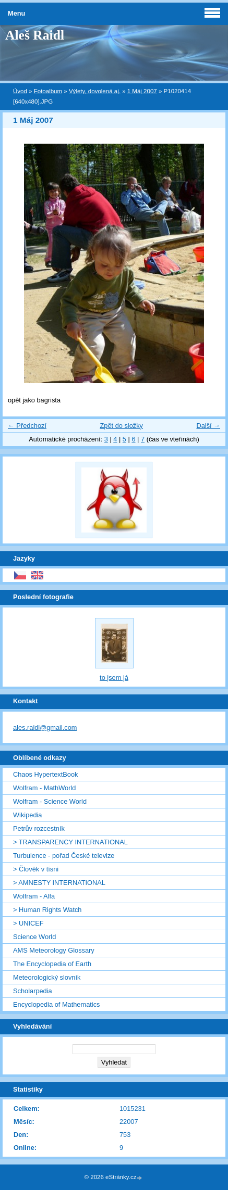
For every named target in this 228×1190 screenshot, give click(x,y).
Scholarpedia (32, 991)
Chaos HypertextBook (45, 774)
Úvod (20, 91)
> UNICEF (28, 923)
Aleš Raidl (34, 35)
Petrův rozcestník (39, 828)
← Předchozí (27, 425)
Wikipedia (27, 815)
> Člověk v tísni (35, 869)
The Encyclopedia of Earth (52, 964)
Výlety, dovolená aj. (95, 91)
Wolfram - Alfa (34, 896)
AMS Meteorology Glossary (53, 950)
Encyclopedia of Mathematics (56, 1004)
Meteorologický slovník (46, 977)
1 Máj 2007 (142, 91)
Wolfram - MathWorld (44, 788)
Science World (34, 937)
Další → (208, 425)
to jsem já (114, 677)
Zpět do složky (121, 425)
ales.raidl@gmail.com (45, 727)
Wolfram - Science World (50, 801)
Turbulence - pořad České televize (63, 855)
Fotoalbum (48, 91)
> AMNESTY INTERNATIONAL (59, 883)
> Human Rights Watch (47, 910)
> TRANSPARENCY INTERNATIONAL (70, 842)
